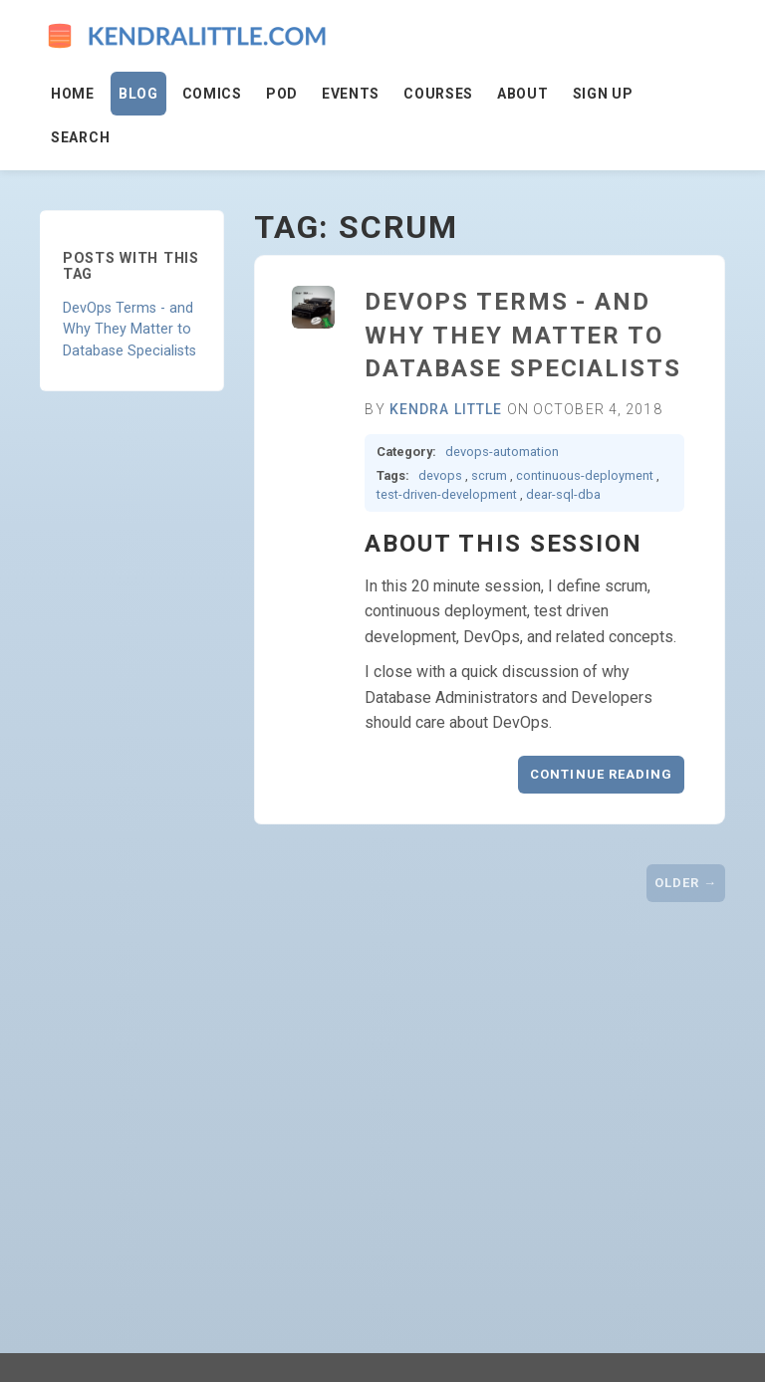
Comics (212, 94)
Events (351, 94)
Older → (685, 882)
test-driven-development (447, 494)
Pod (282, 94)
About (523, 94)
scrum (489, 475)
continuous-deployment (584, 475)
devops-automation (502, 451)
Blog (138, 94)
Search (80, 137)
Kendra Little (446, 409)
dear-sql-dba (563, 494)
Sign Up (603, 94)
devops (440, 475)
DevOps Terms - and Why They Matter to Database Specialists (129, 329)
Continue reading (601, 774)
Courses (438, 94)
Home (73, 94)
